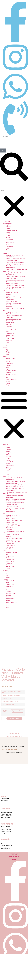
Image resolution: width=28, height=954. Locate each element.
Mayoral (8, 241)
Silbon (7, 244)
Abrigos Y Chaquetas (11, 329)
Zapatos (8, 345)
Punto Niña (9, 306)
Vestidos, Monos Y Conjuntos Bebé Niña (16, 269)
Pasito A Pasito (10, 242)
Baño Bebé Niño (10, 274)
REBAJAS (5, 347)
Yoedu (7, 250)
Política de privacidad (5, 848)
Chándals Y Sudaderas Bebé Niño (15, 280)
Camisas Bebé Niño (11, 278)
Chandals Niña (10, 299)
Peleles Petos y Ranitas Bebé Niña (15, 264)
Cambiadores (9, 363)
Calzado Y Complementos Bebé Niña (15, 258)
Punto (7, 342)
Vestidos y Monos (10, 344)
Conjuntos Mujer (10, 337)
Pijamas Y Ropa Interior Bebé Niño (15, 287)
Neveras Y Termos (11, 374)
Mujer (4, 328)
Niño (4, 310)
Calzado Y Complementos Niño (14, 315)
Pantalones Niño (10, 322)
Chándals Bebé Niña (11, 260)
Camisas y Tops (10, 335)
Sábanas (8, 377)
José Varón (9, 234)
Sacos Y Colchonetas (11, 379)
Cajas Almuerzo (10, 361)
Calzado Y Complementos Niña (14, 297)
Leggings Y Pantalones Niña (13, 303)
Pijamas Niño (9, 324)
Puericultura (6, 356)
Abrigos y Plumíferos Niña (12, 292)
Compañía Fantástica (11, 230)
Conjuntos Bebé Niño (11, 281)
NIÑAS (7, 351)
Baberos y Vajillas (10, 358)
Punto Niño (9, 326)
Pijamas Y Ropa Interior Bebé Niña (15, 266)
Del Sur (8, 232)
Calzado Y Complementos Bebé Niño (15, 276)
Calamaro (8, 226)
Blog (2, 843)
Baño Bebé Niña (10, 257)
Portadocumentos (10, 376)
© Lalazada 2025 (14, 853)
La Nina (8, 235)
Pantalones (9, 340)
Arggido (8, 225)
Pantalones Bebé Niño (12, 283)
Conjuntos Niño (10, 321)
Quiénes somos (4, 841)
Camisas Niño (9, 317)
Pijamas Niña (9, 305)
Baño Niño (8, 313)
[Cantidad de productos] (3, 718)
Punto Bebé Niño (10, 289)
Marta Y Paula (9, 239)
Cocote (8, 228)
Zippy (7, 251)
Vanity (7, 385)
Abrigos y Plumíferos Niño (12, 312)
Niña (4, 290)
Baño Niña (8, 294)
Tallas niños (4, 710)
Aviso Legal (3, 846)
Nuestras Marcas (7, 223)
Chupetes (8, 365)
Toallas (8, 381)
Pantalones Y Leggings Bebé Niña (15, 262)
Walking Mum (9, 246)
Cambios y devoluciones (6, 845)
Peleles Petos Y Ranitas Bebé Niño (15, 285)
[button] (14, 166)
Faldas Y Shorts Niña (11, 301)
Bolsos (7, 331)
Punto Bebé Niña (10, 267)
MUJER (8, 354)
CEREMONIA (6, 221)
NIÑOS (8, 353)
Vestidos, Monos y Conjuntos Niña (15, 308)
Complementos (10, 333)
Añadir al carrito (14, 718)
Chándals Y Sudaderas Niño (13, 319)
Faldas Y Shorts (10, 338)
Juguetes (8, 369)
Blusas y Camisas (10, 296)
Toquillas (8, 383)
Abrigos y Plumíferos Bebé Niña (14, 255)
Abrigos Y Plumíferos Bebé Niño (14, 273)
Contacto (14, 858)
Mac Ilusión (9, 237)
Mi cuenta (14, 859)
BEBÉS (8, 349)
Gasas (7, 367)
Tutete (7, 248)
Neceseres (8, 372)
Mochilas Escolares (11, 370)
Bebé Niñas (6, 253)
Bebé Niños (6, 271)
